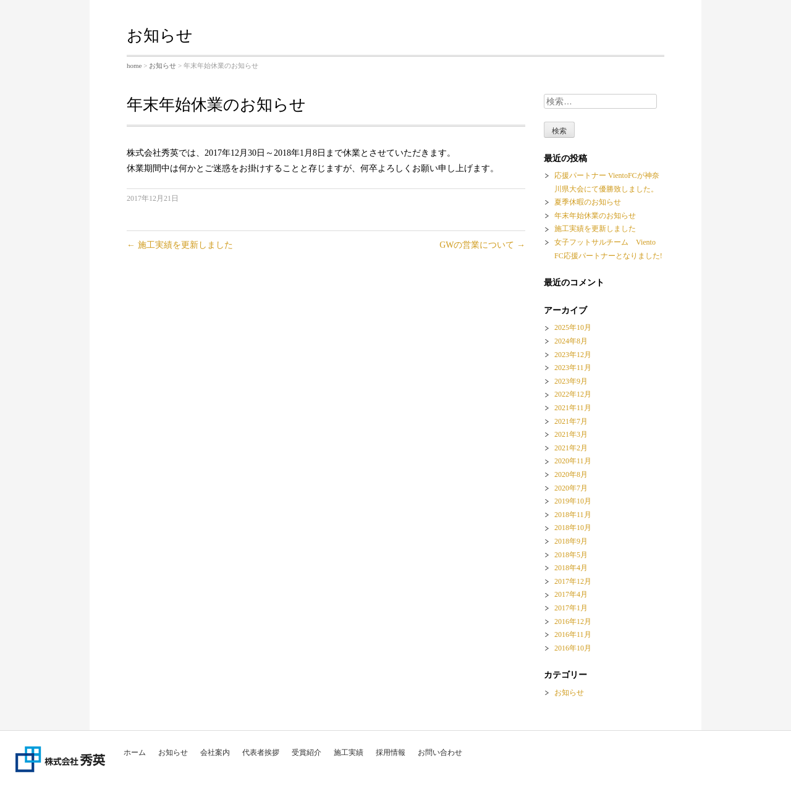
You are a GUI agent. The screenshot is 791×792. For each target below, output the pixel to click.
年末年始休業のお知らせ (595, 215)
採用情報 (390, 752)
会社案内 (215, 752)
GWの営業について (482, 245)
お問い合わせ (440, 752)
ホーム (135, 752)
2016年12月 (572, 621)
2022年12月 (572, 394)
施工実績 (348, 752)
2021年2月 (571, 448)
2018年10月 (572, 527)
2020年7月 (571, 488)
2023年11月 (572, 367)
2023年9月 (571, 381)
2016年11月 (572, 634)
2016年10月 (572, 648)
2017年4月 (571, 594)
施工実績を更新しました (180, 245)
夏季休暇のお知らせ (587, 202)
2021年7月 (571, 421)
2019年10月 (572, 501)
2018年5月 (571, 554)
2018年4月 (571, 567)
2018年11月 (572, 514)
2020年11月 (572, 461)
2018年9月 (571, 541)
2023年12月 (572, 354)
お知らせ (173, 752)
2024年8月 (571, 341)
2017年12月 (572, 581)
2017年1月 (571, 608)
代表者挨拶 (260, 752)
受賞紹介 (306, 752)
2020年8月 (571, 474)
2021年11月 (572, 407)
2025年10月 (572, 327)
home (134, 65)
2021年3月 (571, 434)
